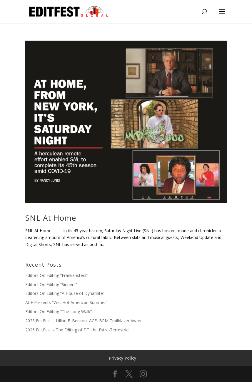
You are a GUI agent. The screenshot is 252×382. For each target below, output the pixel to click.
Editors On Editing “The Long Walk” (58, 311)
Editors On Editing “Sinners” (51, 284)
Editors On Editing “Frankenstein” (56, 275)
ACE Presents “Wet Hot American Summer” (66, 302)
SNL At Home (50, 217)
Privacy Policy (122, 358)
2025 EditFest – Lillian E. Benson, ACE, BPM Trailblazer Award (84, 320)
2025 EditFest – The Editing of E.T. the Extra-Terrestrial (77, 330)
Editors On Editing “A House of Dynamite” (64, 293)
